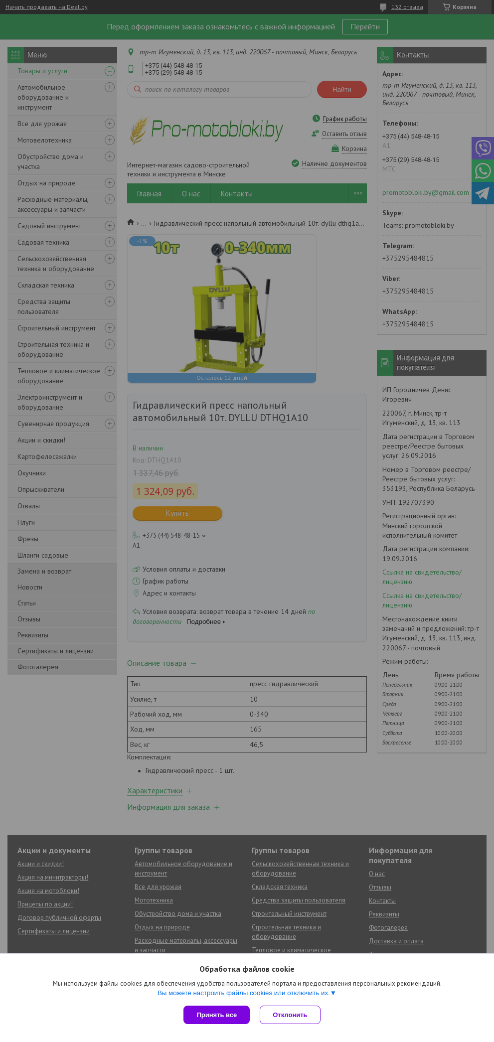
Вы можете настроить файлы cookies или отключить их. (244, 993)
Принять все (216, 1015)
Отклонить (290, 1015)
